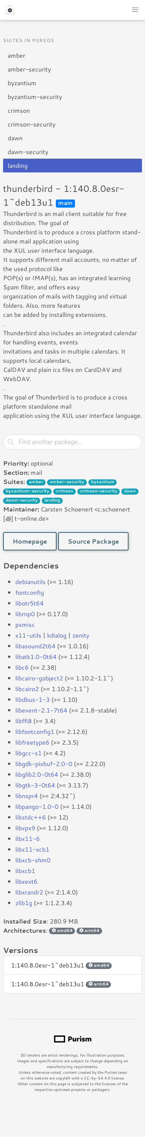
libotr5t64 (29, 603)
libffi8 (23, 720)
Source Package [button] (93, 541)
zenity (80, 635)
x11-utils (28, 635)
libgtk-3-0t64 (35, 785)
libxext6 (26, 881)
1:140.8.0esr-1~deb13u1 (61, 965)
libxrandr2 (29, 892)
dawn (15, 137)
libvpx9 (25, 827)
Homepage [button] (30, 541)
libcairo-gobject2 (39, 678)
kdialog (57, 635)
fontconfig (29, 592)
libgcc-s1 (28, 752)
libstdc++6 (30, 817)
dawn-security (28, 151)
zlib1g (23, 902)
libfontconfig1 (34, 731)
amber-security (29, 69)
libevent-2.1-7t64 (41, 710)
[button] (135, 10)
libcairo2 (27, 688)
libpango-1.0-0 (37, 806)
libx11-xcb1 (32, 849)
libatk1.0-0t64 (36, 656)
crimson (19, 110)
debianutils (30, 581)
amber (16, 55)
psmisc (25, 624)
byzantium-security (35, 96)
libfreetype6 (32, 742)
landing (18, 165)
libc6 (22, 667)
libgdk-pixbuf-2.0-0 (43, 763)
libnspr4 (26, 795)
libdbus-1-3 (32, 699)
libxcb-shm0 (33, 859)
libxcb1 (25, 870)
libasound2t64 (35, 645)
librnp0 (25, 613)
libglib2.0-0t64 (36, 774)
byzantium (22, 82)
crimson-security (31, 124)
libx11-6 (27, 838)
